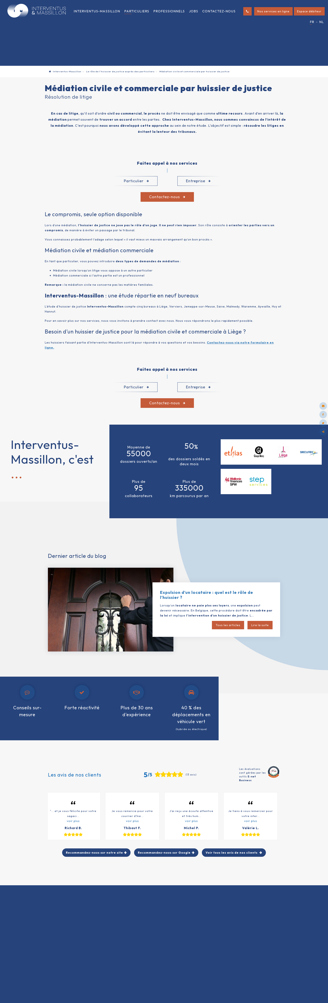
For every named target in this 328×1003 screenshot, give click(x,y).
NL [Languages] (321, 22)
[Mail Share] (323, 406)
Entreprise (198, 181)
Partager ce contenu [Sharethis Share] (323, 432)
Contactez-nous (219, 11)
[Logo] (36, 11)
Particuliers (136, 11)
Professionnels (169, 11)
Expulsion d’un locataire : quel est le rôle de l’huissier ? (206, 595)
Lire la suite (260, 625)
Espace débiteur (309, 11)
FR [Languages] (312, 22)
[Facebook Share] (323, 414)
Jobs (193, 11)
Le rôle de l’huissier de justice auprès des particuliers (120, 71)
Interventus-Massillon (97, 11)
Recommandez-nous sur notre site (94, 852)
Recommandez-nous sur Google (164, 852)
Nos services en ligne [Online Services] (273, 11)
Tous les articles (228, 625)
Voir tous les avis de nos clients (232, 852)
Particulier (136, 181)
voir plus (73, 821)
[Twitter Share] (323, 423)
